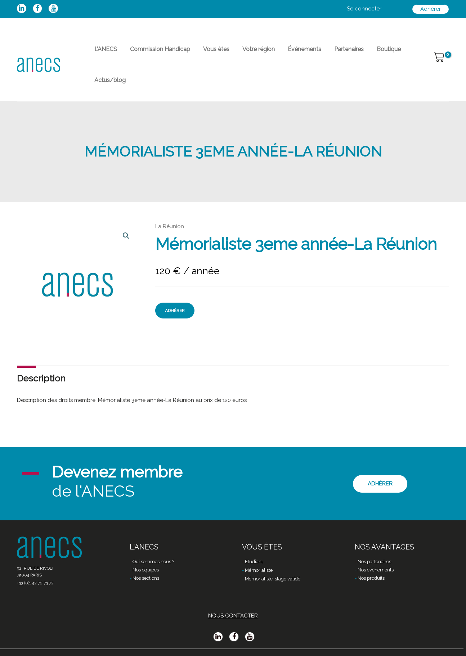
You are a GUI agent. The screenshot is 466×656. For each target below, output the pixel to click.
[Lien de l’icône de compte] (364, 9)
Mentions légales (157, 644)
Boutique (361, 52)
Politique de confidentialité (234, 644)
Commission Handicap (154, 52)
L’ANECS (103, 52)
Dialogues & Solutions (302, 644)
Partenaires (325, 52)
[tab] (41, 354)
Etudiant (254, 548)
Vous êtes (205, 52)
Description (41, 353)
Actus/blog (397, 52)
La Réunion (169, 202)
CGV (189, 644)
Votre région (243, 52)
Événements (285, 52)
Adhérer (175, 286)
